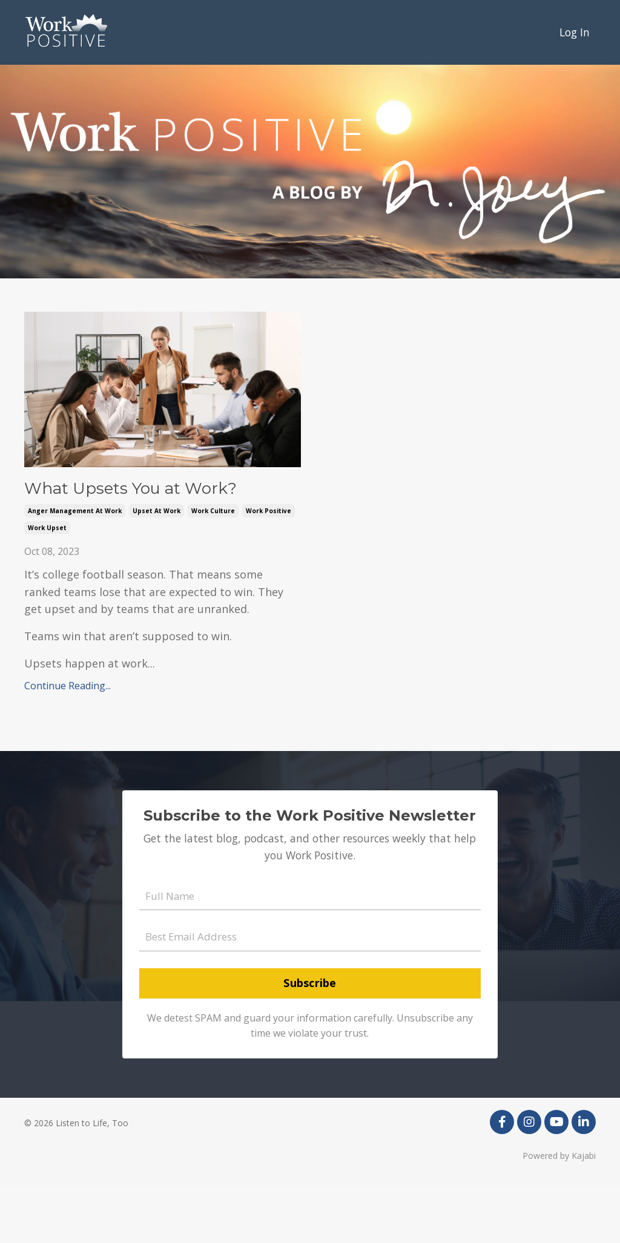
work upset (47, 578)
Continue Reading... (67, 736)
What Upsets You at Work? (149, 514)
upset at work (156, 561)
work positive (268, 561)
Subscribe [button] (309, 1038)
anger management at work (75, 561)
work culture (213, 561)
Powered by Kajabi (559, 1211)
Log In (574, 32)
